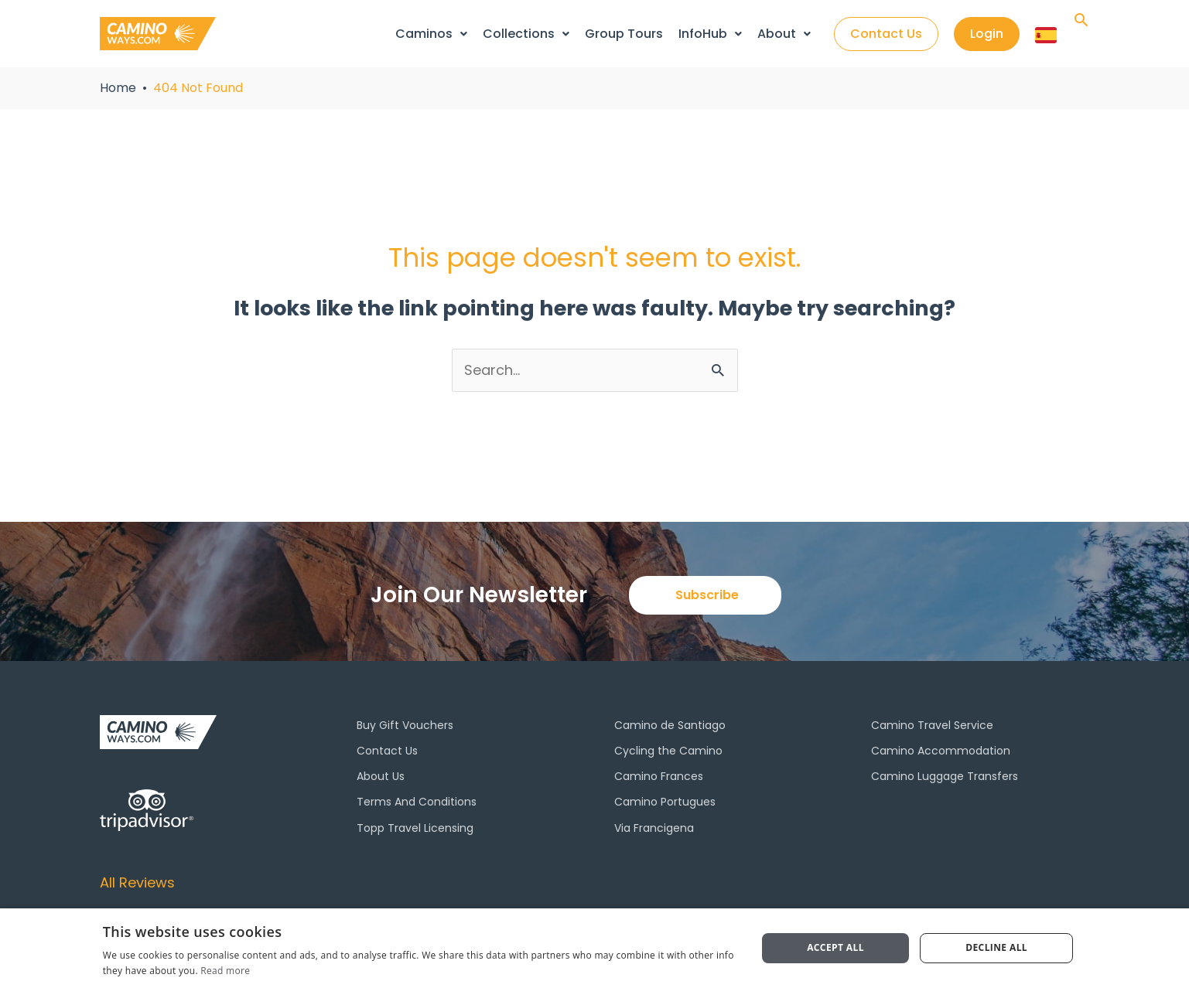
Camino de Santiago (670, 725)
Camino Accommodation (940, 750)
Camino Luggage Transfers (944, 776)
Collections (526, 34)
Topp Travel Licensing (415, 828)
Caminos (431, 34)
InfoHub (710, 34)
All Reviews (137, 882)
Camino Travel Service (932, 725)
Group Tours (624, 34)
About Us (381, 776)
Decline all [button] (996, 947)
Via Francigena (654, 828)
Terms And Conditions (417, 801)
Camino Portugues (665, 801)
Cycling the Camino (668, 750)
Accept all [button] (835, 947)
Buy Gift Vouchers (405, 725)
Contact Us (387, 750)
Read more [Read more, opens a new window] (225, 970)
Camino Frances (658, 776)
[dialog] (594, 948)
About (784, 34)
